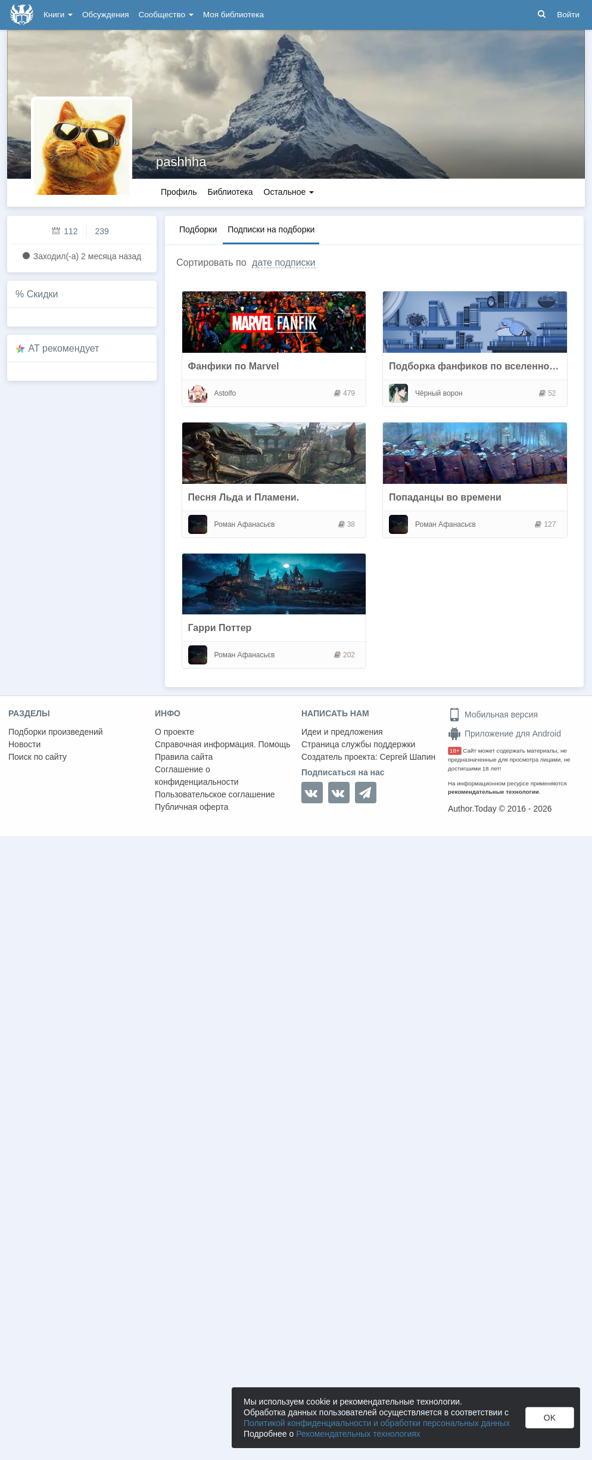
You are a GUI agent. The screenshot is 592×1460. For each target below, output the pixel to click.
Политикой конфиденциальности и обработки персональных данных (377, 1423)
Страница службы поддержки (358, 744)
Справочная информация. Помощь (223, 744)
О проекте (174, 732)
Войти (568, 14)
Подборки (198, 229)
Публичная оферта (192, 807)
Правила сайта (184, 757)
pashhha (181, 161)
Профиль (179, 192)
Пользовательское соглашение (215, 794)
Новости (24, 744)
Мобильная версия (493, 714)
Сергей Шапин (407, 757)
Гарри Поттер (220, 628)
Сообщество (166, 14)
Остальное (289, 192)
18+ (455, 750)
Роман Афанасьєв (244, 524)
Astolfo (225, 393)
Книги (58, 14)
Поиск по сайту (37, 757)
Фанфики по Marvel (233, 366)
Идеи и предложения (342, 732)
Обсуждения (105, 14)
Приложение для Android (504, 733)
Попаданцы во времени (445, 497)
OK (550, 1417)
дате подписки (283, 262)
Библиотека (230, 192)
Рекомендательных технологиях (358, 1434)
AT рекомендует (64, 348)
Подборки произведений (55, 732)
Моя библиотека (233, 14)
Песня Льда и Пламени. (244, 497)
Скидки (42, 294)
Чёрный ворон (439, 393)
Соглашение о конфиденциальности (197, 776)
